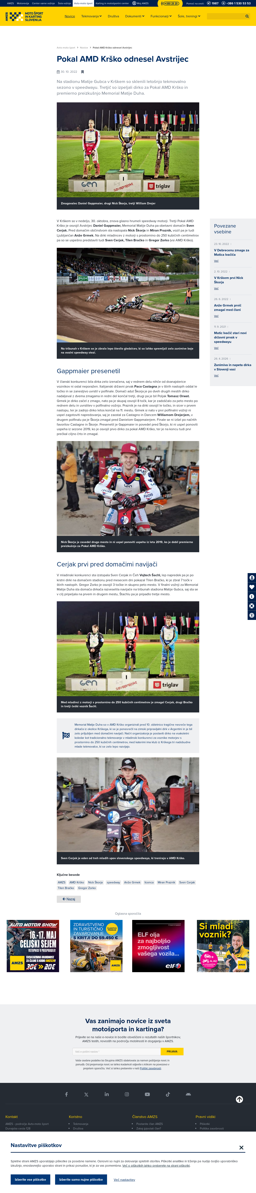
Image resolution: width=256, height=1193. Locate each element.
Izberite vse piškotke (30, 1179)
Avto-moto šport (67, 47)
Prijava (172, 1051)
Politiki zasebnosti (150, 1068)
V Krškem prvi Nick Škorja (228, 280)
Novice (85, 47)
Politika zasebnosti (212, 1128)
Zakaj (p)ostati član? (148, 1128)
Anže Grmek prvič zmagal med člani (227, 307)
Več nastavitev (124, 1179)
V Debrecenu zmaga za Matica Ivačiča (231, 252)
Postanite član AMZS (149, 1124)
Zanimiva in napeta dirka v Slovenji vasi (232, 367)
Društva (78, 1128)
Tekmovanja (80, 1124)
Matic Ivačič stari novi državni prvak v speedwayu (230, 337)
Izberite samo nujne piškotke (81, 1179)
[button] (247, 16)
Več (216, 261)
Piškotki (205, 1124)
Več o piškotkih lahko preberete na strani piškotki (156, 1165)
